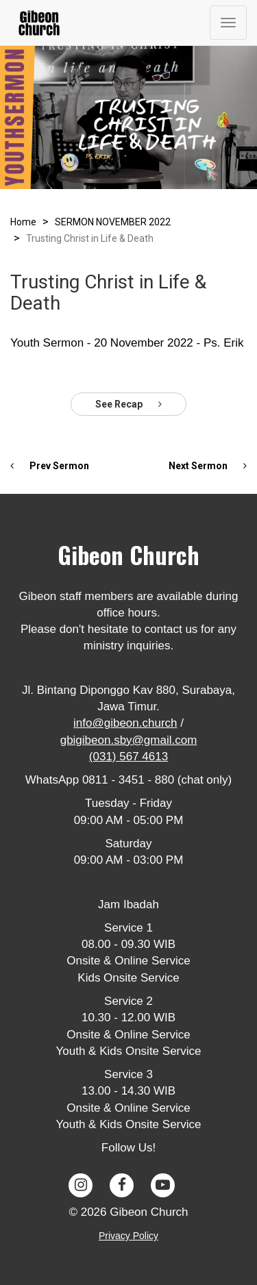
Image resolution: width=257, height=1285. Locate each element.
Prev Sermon (49, 465)
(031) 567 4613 (128, 756)
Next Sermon (208, 465)
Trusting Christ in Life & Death (90, 238)
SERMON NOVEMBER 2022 (113, 221)
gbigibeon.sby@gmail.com (128, 740)
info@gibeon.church (125, 722)
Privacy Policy (128, 1235)
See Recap (128, 404)
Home (23, 221)
